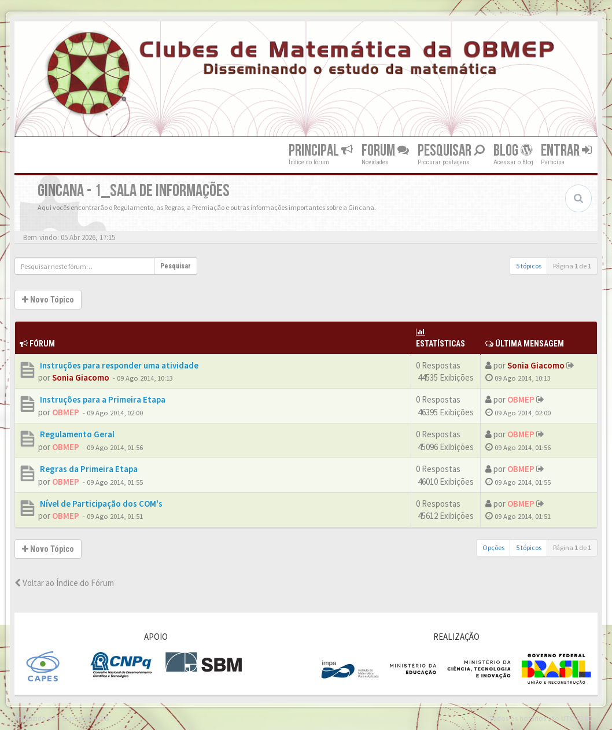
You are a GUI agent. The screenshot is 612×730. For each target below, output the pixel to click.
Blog (512, 150)
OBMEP (65, 412)
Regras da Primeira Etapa (88, 468)
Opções (493, 547)
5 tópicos (528, 265)
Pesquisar (451, 150)
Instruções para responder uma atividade (118, 365)
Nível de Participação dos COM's (100, 503)
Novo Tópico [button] (48, 299)
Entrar (566, 150)
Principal (321, 150)
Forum (385, 150)
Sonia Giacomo (80, 377)
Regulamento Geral (76, 434)
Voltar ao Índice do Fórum (64, 582)
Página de (572, 265)
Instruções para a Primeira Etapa (101, 399)
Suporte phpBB (85, 717)
